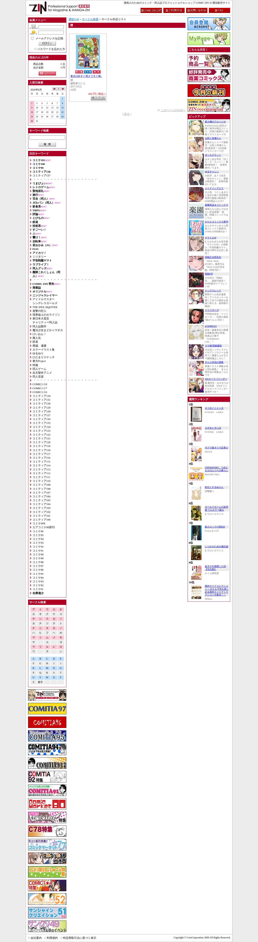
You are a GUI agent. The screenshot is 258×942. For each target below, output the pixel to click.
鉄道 (35, 341)
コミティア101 (42, 515)
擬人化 (37, 337)
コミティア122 (42, 434)
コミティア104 (42, 504)
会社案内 (36, 937)
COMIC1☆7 (40, 388)
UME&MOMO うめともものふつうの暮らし (216, 469)
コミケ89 (38, 558)
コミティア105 (42, 500)
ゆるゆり (38, 353)
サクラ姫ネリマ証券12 (216, 448)
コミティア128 (42, 411)
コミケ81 (38, 589)
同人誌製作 (39, 326)
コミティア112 (41, 473)
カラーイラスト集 (44, 349)
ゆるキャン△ (212, 171)
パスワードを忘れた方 (51, 49)
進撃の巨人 (39, 310)
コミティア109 (42, 484)
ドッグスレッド (213, 290)
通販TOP (73, 19)
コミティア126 (42, 419)
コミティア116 (41, 457)
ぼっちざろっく (213, 155)
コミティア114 (41, 465)
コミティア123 (42, 430)
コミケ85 (38, 573)
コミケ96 (38, 531)
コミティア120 (42, 442)
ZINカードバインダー (216, 379)
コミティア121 (42, 438)
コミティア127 (42, 415)
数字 (40, 682)
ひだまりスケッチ (44, 357)
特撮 (35, 365)
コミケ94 (38, 539)
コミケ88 (38, 562)
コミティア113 (41, 469)
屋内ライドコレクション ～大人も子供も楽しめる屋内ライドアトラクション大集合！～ (217, 590)
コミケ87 (38, 565)
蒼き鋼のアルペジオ (215, 122)
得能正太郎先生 (213, 257)
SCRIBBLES (211, 326)
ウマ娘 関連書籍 (213, 346)
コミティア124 (42, 426)
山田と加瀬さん (213, 138)
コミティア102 (42, 512)
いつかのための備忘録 (216, 546)
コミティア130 (42, 403)
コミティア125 (42, 422)
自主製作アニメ (42, 372)
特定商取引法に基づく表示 (79, 937)
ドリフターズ (212, 310)
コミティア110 (41, 480)
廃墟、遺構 (39, 345)
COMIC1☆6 (40, 392)
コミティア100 (42, 519)
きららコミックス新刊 (216, 222)
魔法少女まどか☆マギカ (48, 330)
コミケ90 (38, 554)
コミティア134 (42, 395)
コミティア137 (42, 175)
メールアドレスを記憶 (49, 38)
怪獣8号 (209, 274)
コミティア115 (41, 461)
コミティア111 (41, 477)
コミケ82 (38, 585)
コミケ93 (38, 542)
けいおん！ (39, 334)
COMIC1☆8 (40, 384)
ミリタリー (39, 256)
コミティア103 (42, 507)
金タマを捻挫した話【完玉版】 (215, 567)
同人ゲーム (39, 368)
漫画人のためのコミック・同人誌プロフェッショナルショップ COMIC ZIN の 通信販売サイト (177, 2)
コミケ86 (38, 569)
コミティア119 (41, 446)
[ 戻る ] (127, 114)
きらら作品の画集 (214, 362)
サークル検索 (90, 19)
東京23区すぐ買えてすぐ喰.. (86, 76)
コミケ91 (38, 550)
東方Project (39, 361)
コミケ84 (38, 577)
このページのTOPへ (173, 110)
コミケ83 (38, 581)
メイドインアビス (214, 188)
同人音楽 (38, 376)
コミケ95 (38, 535)
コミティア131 (42, 399)
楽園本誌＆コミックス (216, 205)
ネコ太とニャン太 (214, 408)
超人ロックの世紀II (215, 527)
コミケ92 (38, 546)
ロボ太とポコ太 (213, 428)
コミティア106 (42, 496)
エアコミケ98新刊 (44, 527)
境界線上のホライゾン (46, 314)
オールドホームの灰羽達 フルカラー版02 (216, 508)
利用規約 (52, 937)
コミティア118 (41, 450)
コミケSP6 (39, 523)
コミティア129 (42, 407)
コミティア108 (42, 488)
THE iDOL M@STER (45, 307)
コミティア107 (42, 492)
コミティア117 (41, 453)
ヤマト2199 (210, 238)
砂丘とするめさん (214, 487)
